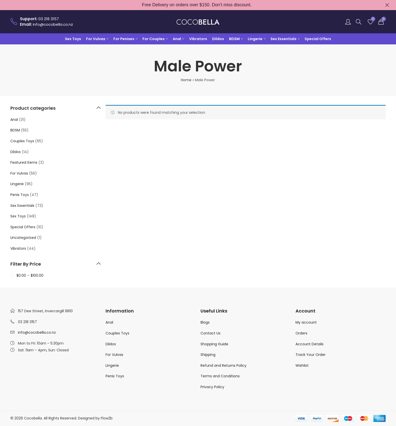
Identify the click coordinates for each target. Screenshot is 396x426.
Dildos (15, 151)
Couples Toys (22, 141)
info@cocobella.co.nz (37, 332)
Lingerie (17, 183)
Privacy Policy (212, 386)
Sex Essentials (22, 205)
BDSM (15, 130)
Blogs (205, 322)
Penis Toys (19, 194)
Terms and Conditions (220, 376)
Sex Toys (18, 216)
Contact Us (210, 333)
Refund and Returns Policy (223, 365)
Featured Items (23, 162)
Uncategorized (23, 237)
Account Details (309, 344)
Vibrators (18, 248)
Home (186, 79)
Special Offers (22, 227)
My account (306, 322)
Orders (301, 333)
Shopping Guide (214, 344)
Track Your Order (310, 354)
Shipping (208, 354)
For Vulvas (19, 173)
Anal (14, 119)
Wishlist (302, 365)
